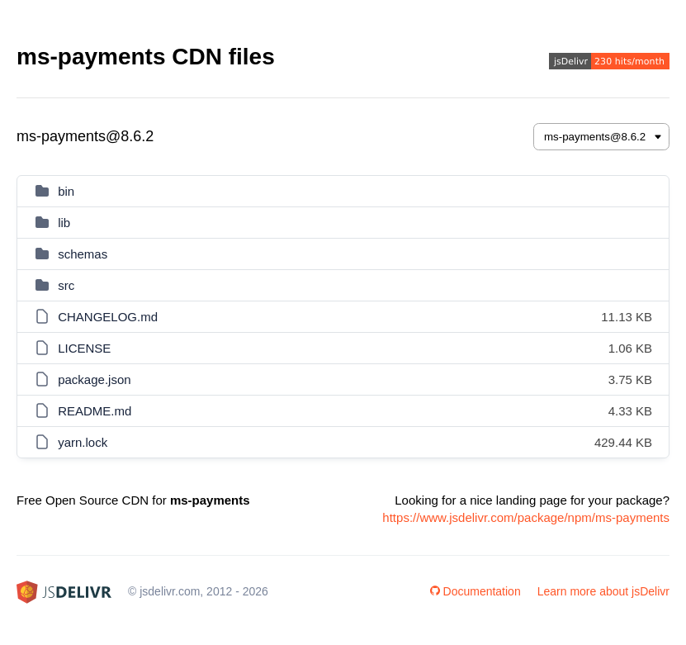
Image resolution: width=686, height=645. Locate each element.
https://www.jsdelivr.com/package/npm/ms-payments (525, 517)
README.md (94, 411)
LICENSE (84, 348)
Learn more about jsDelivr (603, 591)
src (66, 285)
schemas (82, 254)
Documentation (475, 591)
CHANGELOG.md (108, 317)
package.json (94, 379)
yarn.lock (82, 442)
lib (64, 223)
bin (66, 191)
